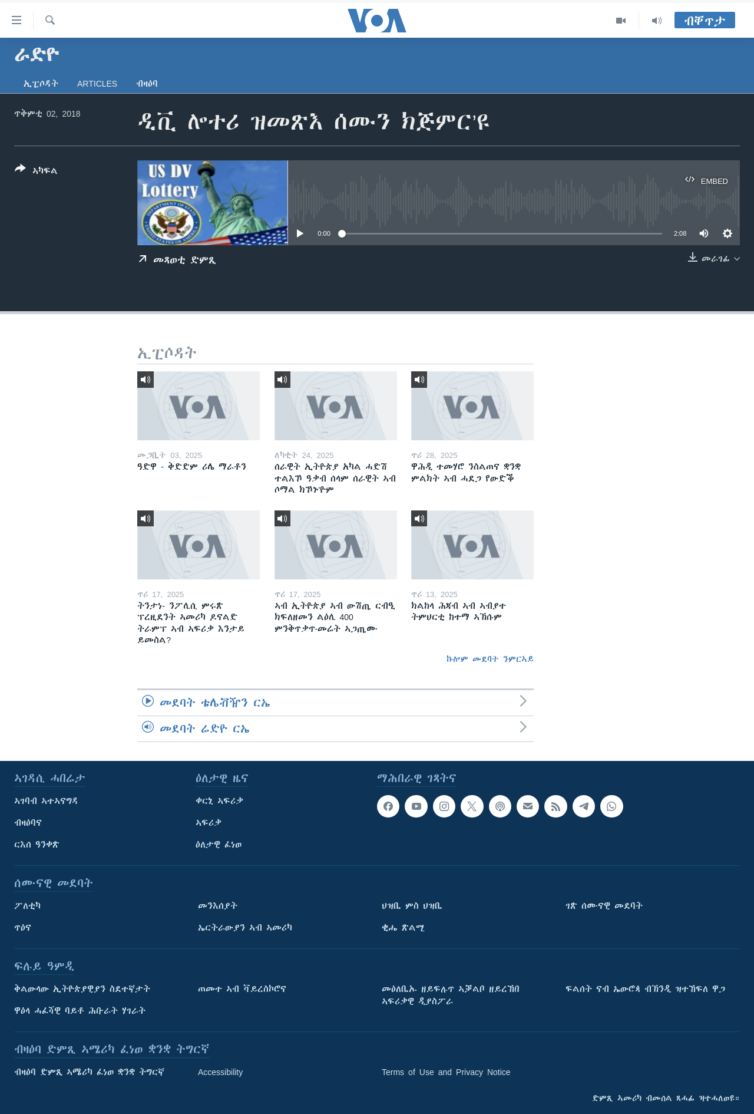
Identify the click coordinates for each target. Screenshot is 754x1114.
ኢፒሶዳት (41, 83)
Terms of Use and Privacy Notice (446, 1072)
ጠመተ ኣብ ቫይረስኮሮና (242, 989)
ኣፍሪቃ (208, 823)
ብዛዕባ (147, 83)
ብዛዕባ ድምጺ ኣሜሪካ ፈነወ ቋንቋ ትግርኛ (89, 1072)
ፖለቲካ (27, 906)
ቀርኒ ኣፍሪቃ (219, 801)
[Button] (36, 172)
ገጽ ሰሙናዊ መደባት (604, 906)
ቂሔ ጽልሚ (403, 927)
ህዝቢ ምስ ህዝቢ (412, 906)
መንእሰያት (217, 906)
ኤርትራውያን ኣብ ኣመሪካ (245, 927)
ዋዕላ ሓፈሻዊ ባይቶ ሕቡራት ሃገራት (79, 1011)
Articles (97, 83)
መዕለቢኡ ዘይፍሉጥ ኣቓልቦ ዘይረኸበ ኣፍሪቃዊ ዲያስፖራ (451, 995)
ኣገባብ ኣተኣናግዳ (46, 801)
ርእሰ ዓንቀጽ (36, 844)
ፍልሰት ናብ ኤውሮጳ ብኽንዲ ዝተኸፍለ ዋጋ (645, 989)
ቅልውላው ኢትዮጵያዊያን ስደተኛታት (82, 989)
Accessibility (220, 1072)
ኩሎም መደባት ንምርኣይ (490, 659)
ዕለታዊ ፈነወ (219, 844)
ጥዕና (22, 927)
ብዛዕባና (28, 823)
